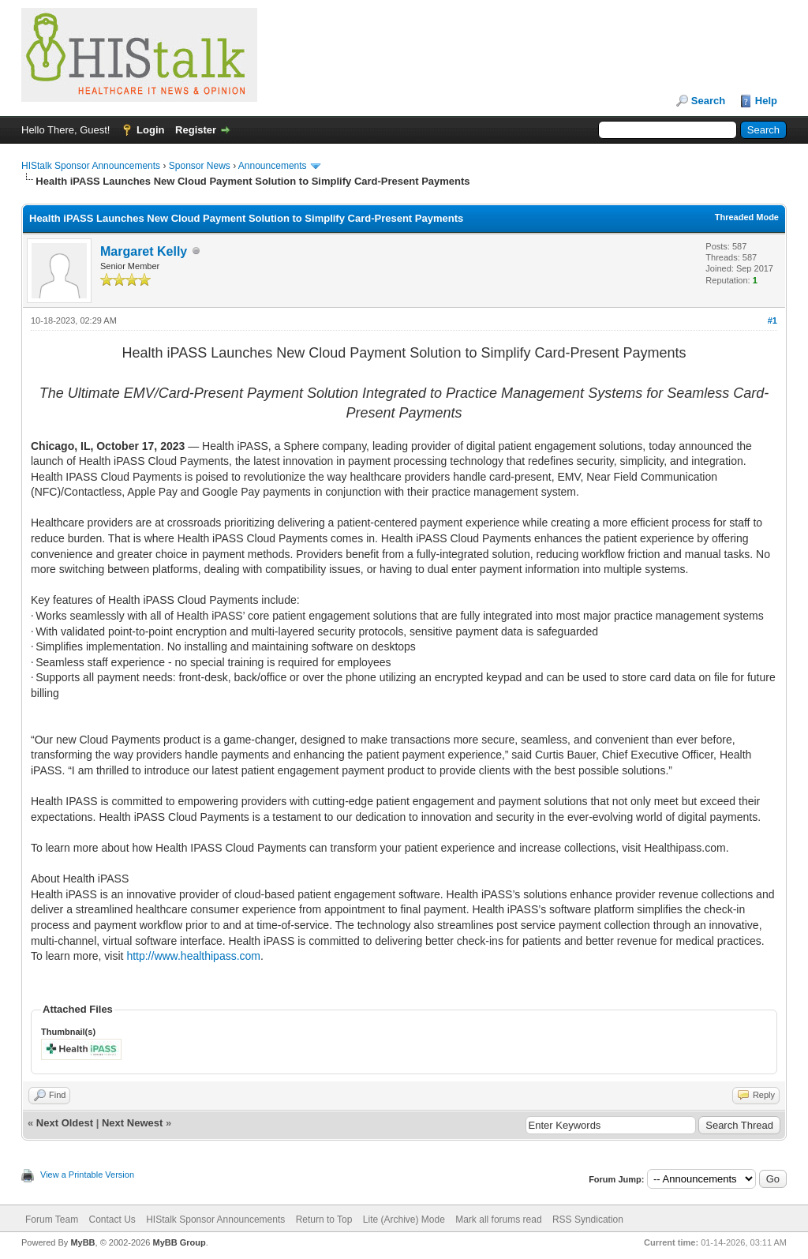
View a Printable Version (87, 1174)
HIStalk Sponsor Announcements (90, 165)
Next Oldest (64, 1123)
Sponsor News (199, 165)
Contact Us (111, 1219)
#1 (772, 320)
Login (150, 130)
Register (195, 130)
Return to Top (324, 1219)
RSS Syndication (587, 1219)
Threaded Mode (747, 217)
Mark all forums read (498, 1219)
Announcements (272, 165)
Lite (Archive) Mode (404, 1219)
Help (766, 101)
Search (708, 101)
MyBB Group (178, 1242)
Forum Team (51, 1219)
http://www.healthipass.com (193, 956)
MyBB (82, 1242)
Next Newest (132, 1123)
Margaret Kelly (143, 251)
